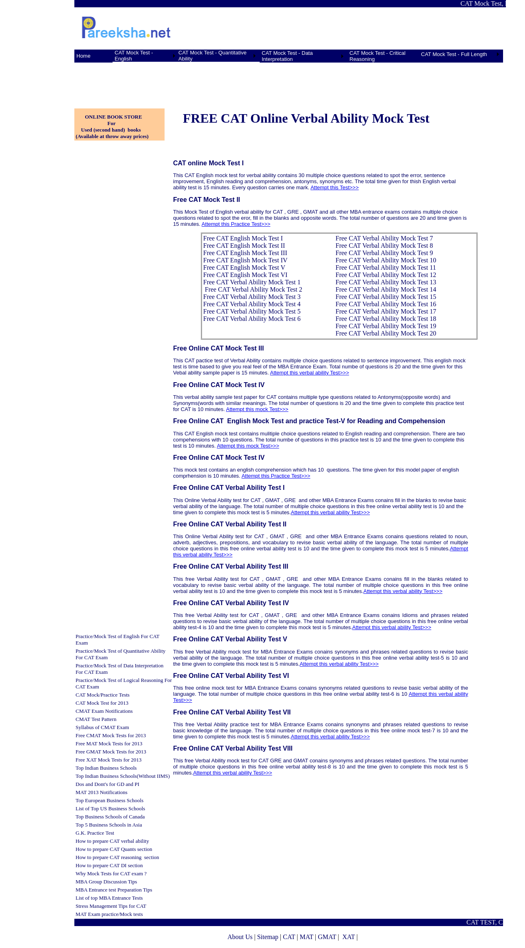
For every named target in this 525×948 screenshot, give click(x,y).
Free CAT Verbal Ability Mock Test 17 (386, 311)
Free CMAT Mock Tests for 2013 (111, 735)
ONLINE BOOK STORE (113, 117)
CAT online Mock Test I (208, 163)
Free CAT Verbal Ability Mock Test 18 (386, 318)
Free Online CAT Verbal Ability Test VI (231, 675)
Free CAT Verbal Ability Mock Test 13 (386, 282)
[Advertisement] (115, 81)
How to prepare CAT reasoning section (117, 857)
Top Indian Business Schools (106, 768)
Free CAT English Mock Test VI (245, 274)
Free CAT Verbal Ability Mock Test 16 (386, 304)
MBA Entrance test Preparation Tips (114, 890)
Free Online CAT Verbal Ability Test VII (232, 712)
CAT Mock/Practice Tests (103, 695)
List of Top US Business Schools (110, 808)
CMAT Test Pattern (96, 719)
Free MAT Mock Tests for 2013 (109, 743)
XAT (348, 936)
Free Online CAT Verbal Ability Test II (229, 524)
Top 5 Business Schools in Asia (109, 825)
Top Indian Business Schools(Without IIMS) (123, 776)
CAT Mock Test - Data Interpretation (287, 56)
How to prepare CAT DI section (109, 865)
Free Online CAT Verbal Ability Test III (230, 566)
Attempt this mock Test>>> (257, 409)
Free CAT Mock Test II (206, 199)
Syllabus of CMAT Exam (102, 727)
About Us (240, 936)
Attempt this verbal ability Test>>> (309, 373)
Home (83, 56)
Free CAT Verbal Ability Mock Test (250, 282)
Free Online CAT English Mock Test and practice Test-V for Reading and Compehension (310, 421)
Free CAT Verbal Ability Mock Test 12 (386, 274)
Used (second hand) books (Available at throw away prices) (111, 133)
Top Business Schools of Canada (110, 817)
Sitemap (267, 936)
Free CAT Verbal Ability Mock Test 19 (386, 325)
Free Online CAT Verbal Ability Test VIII (233, 748)
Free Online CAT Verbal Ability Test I (228, 487)
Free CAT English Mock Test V (244, 267)
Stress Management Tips (102, 906)
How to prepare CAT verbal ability (112, 841)
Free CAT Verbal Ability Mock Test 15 (386, 296)
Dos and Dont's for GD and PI (107, 784)
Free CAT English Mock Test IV (245, 260)
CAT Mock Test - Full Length (454, 54)
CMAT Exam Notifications (104, 711)
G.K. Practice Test (95, 833)
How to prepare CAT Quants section (114, 849)
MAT (306, 936)
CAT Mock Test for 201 (101, 703)
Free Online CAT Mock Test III (218, 348)
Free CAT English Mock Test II (244, 245)
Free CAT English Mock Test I (243, 238)
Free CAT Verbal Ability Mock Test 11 (386, 267)
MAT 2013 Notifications (102, 792)
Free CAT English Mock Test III (245, 252)
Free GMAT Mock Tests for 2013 (111, 752)
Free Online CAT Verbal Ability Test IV (231, 603)
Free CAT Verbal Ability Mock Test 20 (386, 333)
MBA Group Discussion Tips (106, 882)
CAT (289, 936)
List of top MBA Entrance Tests (109, 898)
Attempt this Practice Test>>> (236, 224)
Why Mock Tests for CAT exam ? (111, 873)
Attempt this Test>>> (334, 187)
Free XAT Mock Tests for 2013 (108, 760)
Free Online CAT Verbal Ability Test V (230, 639)
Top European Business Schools (109, 800)
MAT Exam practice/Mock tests (109, 914)
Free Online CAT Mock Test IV (219, 384)
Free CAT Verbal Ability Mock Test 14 (386, 289)
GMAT (327, 936)
